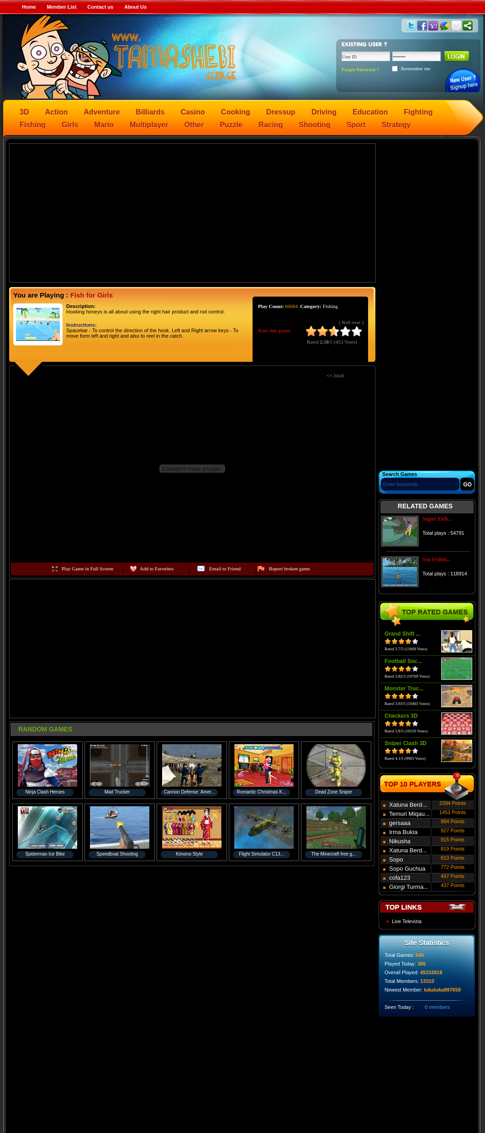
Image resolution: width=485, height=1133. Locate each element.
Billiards (150, 112)
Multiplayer (149, 125)
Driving (324, 112)
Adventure (102, 112)
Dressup (280, 112)
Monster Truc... (404, 688)
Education (370, 112)
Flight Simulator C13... (261, 853)
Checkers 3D (401, 716)
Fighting (418, 112)
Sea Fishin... (436, 559)
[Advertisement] (192, 212)
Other (194, 125)
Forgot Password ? (360, 69)
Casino (193, 112)
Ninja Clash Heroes (44, 791)
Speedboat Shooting (117, 853)
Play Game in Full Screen (87, 568)
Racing (270, 125)
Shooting (314, 125)
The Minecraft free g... (333, 853)
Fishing (33, 125)
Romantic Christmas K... (261, 791)
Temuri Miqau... (409, 813)
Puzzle (231, 125)
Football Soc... (403, 661)
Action (56, 112)
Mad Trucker (117, 791)
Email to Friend (225, 568)
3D (24, 112)
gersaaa (400, 823)
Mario (104, 125)
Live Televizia (407, 921)
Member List (62, 7)
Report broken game (289, 568)
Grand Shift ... (403, 634)
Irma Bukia (403, 832)
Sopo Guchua (407, 868)
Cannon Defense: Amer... (189, 791)
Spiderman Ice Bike (45, 853)
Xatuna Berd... (408, 804)
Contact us (100, 7)
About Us (135, 7)
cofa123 (399, 877)
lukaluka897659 (442, 989)
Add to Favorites (157, 568)
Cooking (235, 112)
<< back (335, 375)
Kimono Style (189, 853)
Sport (356, 125)
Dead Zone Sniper (333, 791)
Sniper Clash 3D (406, 743)
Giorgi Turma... (408, 886)
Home (29, 7)
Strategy (396, 125)
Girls (70, 125)
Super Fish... (437, 519)
